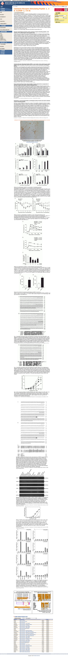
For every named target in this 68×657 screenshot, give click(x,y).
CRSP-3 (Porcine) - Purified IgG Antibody (26, 630)
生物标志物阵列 (3, 23)
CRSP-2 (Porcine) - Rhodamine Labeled (26, 624)
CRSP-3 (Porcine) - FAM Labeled (25, 637)
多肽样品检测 (3, 27)
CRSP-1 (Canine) (22, 620)
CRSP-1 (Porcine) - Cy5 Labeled (24, 646)
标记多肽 (2, 14)
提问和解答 (2, 48)
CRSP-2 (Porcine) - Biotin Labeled (25, 626)
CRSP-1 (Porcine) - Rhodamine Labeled (26, 645)
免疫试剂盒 (3, 21)
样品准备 (2, 46)
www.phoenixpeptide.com (51, 0)
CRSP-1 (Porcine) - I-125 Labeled (25, 644)
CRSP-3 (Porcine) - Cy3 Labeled (24, 639)
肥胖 (1, 33)
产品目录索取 (3, 44)
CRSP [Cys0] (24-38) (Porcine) (24, 642)
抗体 (1, 19)
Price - (47, 619)
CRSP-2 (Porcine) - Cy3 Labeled (24, 625)
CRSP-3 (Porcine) (22, 629)
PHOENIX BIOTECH (37, 655)
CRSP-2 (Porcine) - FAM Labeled (25, 627)
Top (13, 6)
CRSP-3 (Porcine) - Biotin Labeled (25, 640)
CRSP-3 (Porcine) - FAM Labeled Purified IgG (26, 631)
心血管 (1, 34)
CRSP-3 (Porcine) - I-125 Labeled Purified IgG (27, 633)
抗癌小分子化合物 (3, 40)
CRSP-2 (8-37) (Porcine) (23, 621)
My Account (59, 6)
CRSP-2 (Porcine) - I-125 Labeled (25, 623)
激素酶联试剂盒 (2, 39)
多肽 (1, 12)
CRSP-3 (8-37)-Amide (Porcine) (24, 628)
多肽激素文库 (3, 16)
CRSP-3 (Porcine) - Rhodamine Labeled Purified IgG (27, 634)
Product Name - (22, 619)
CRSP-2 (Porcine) (22, 622)
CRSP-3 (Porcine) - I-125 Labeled (25, 636)
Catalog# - (15, 619)
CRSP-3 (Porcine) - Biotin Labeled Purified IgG (27, 635)
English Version (55, 6)
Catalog (16, 6)
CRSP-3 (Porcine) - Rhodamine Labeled (26, 638)
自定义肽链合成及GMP (4, 29)
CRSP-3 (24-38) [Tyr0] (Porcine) (24, 641)
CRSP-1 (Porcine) (22, 643)
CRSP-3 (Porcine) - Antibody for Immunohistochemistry (28, 632)
